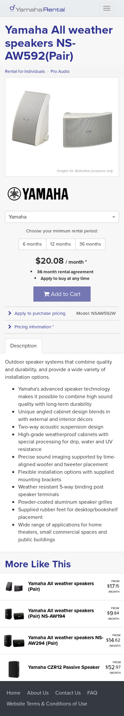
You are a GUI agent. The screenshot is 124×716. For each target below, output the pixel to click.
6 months (32, 244)
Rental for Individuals (25, 71)
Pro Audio (60, 71)
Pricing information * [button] (31, 327)
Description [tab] (23, 345)
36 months (90, 244)
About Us (38, 693)
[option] (17, 217)
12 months (60, 244)
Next (115, 119)
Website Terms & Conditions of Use (47, 703)
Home (14, 693)
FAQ (92, 693)
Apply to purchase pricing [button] (36, 313)
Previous (9, 119)
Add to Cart (62, 294)
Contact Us (68, 693)
